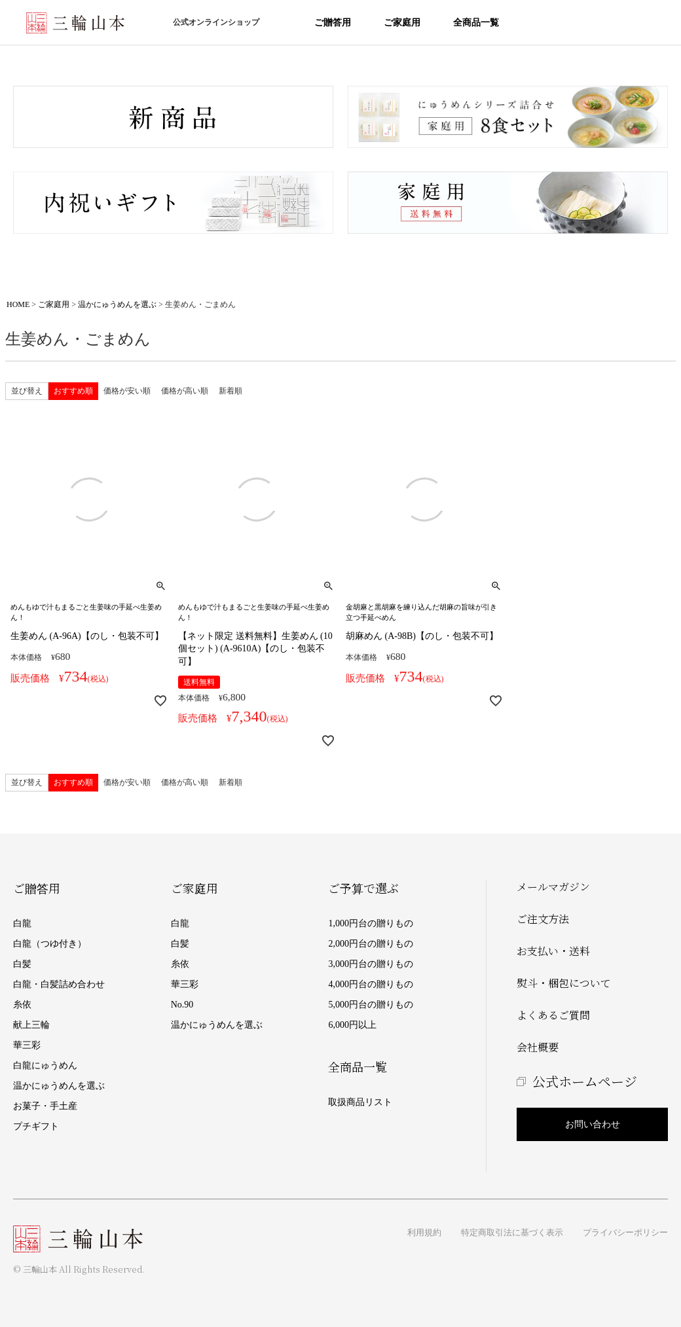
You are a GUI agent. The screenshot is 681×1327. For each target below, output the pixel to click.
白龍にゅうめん (45, 1065)
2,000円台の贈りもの (370, 944)
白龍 (22, 923)
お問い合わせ (592, 1124)
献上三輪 (31, 1025)
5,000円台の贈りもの (370, 1004)
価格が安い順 (127, 390)
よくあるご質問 (553, 1015)
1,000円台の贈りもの (370, 923)
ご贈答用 (332, 22)
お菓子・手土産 (45, 1106)
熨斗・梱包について (564, 983)
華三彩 (27, 1045)
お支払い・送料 (553, 950)
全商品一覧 (476, 22)
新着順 (230, 390)
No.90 (182, 1004)
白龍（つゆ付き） (49, 944)
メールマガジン (553, 886)
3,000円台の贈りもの (370, 964)
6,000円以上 (352, 1025)
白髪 (22, 964)
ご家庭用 (402, 22)
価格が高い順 (184, 390)
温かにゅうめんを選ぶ (117, 304)
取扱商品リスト (360, 1102)
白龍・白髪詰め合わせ (59, 984)
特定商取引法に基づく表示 (512, 1232)
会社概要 (538, 1047)
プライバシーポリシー (625, 1232)
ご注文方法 (543, 918)
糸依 (22, 1004)
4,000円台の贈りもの (370, 984)
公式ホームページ (584, 1081)
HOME (18, 304)
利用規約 (424, 1232)
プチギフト (36, 1126)
